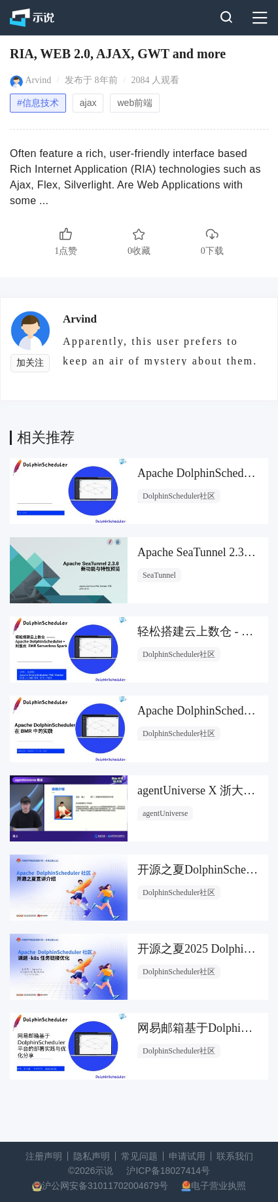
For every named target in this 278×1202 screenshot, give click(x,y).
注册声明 (44, 1156)
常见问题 (139, 1156)
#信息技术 (38, 102)
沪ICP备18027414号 (168, 1170)
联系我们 (235, 1156)
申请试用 (187, 1156)
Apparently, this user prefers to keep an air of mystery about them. (160, 351)
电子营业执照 (218, 1185)
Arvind (39, 80)
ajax (88, 102)
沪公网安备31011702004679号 (105, 1185)
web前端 (134, 102)
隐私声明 (91, 1156)
